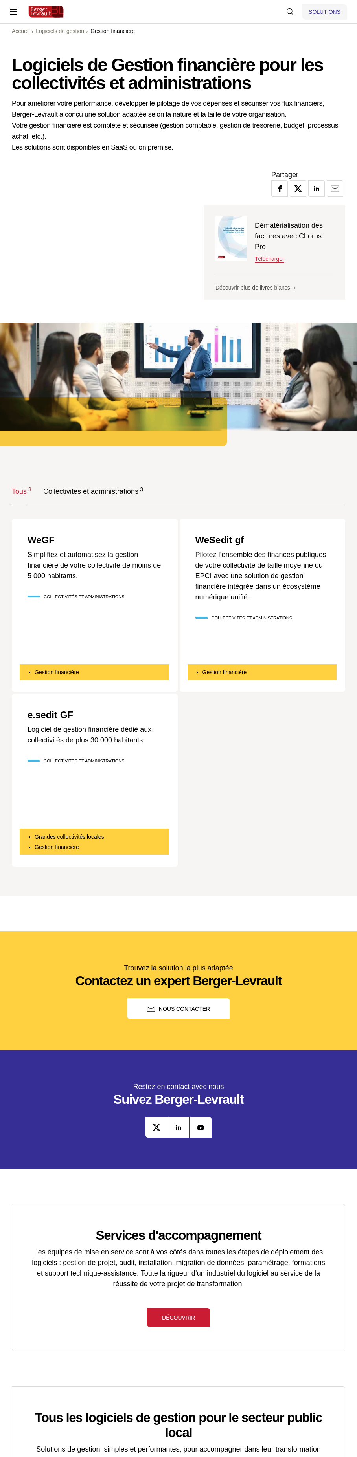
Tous (19, 490)
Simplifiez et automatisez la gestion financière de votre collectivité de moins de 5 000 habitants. (94, 565)
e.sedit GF (50, 714)
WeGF (41, 540)
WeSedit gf (219, 540)
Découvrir (178, 1317)
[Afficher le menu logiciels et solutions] (324, 12)
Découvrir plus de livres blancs (255, 287)
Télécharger (269, 259)
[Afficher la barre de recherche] (290, 12)
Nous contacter (178, 1009)
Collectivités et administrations (90, 490)
